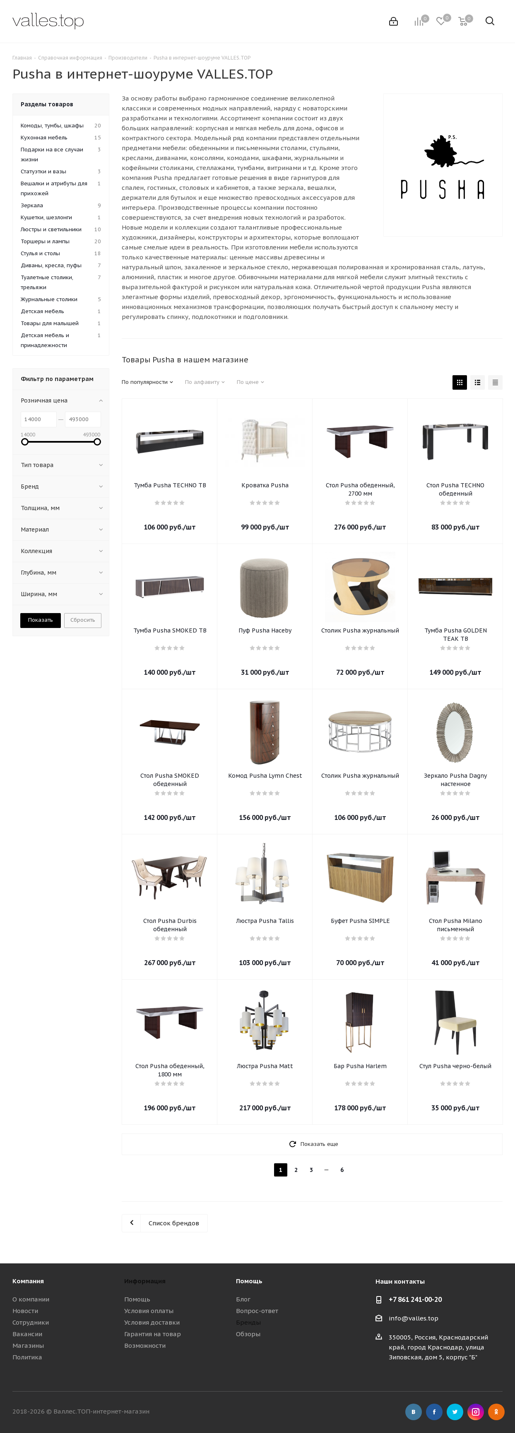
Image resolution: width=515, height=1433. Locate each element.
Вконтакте (413, 1412)
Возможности (145, 1345)
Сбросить (82, 619)
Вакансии (27, 1334)
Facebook (434, 1412)
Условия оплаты (148, 1311)
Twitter (455, 1412)
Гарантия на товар (152, 1334)
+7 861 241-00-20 (415, 1299)
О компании (30, 1299)
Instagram (475, 1412)
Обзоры (248, 1334)
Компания (28, 1281)
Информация (145, 1281)
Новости (25, 1311)
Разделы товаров (47, 104)
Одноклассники (496, 1412)
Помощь (137, 1299)
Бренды (248, 1322)
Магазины (28, 1345)
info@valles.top (413, 1318)
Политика (27, 1357)
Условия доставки (152, 1322)
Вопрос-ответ (257, 1311)
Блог (243, 1299)
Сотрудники (30, 1322)
